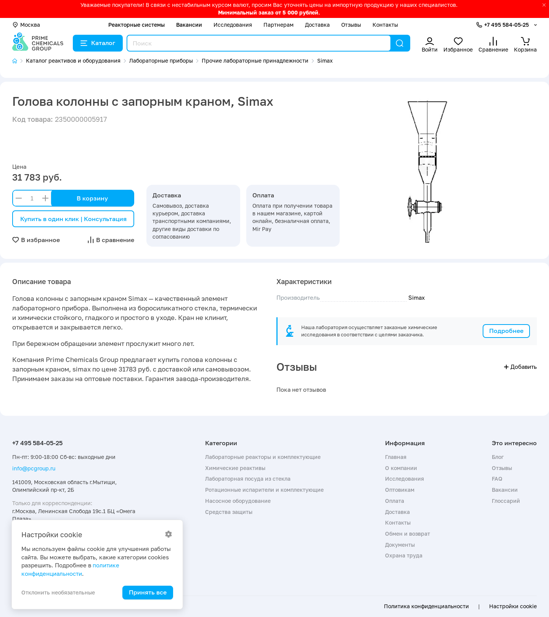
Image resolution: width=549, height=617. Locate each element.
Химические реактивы (235, 468)
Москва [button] (26, 24)
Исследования (233, 24)
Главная (395, 457)
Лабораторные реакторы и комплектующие (263, 457)
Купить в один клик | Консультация (73, 219)
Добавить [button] (520, 366)
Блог (498, 457)
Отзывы (351, 24)
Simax (416, 297)
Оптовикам (399, 489)
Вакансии (189, 24)
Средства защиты (228, 512)
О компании (401, 468)
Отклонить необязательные (58, 592)
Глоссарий (506, 500)
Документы (400, 544)
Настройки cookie (513, 606)
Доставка (317, 24)
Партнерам (278, 24)
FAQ (497, 478)
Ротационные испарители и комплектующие (264, 489)
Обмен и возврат (407, 533)
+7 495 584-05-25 (506, 24)
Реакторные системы (136, 24)
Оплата (394, 500)
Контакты (385, 24)
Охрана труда (403, 555)
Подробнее (506, 330)
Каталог (97, 43)
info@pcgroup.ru (33, 468)
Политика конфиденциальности (426, 606)
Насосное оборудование (238, 500)
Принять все (148, 592)
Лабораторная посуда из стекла (248, 478)
